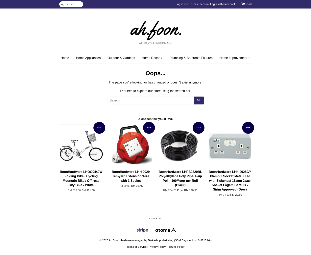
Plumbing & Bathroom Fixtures (191, 58)
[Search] (71, 4)
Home (65, 58)
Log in (179, 4)
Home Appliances (88, 58)
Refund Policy (176, 246)
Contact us (155, 218)
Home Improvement (234, 58)
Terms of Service (137, 246)
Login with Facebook (222, 4)
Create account (200, 4)
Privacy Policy (157, 246)
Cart (249, 4)
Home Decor (152, 58)
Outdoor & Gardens (121, 58)
